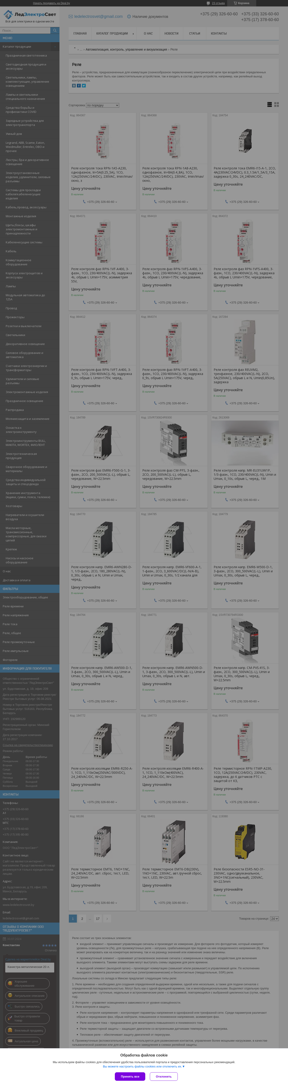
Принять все (130, 1076)
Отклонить (164, 1076)
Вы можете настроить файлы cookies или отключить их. (142, 1066)
